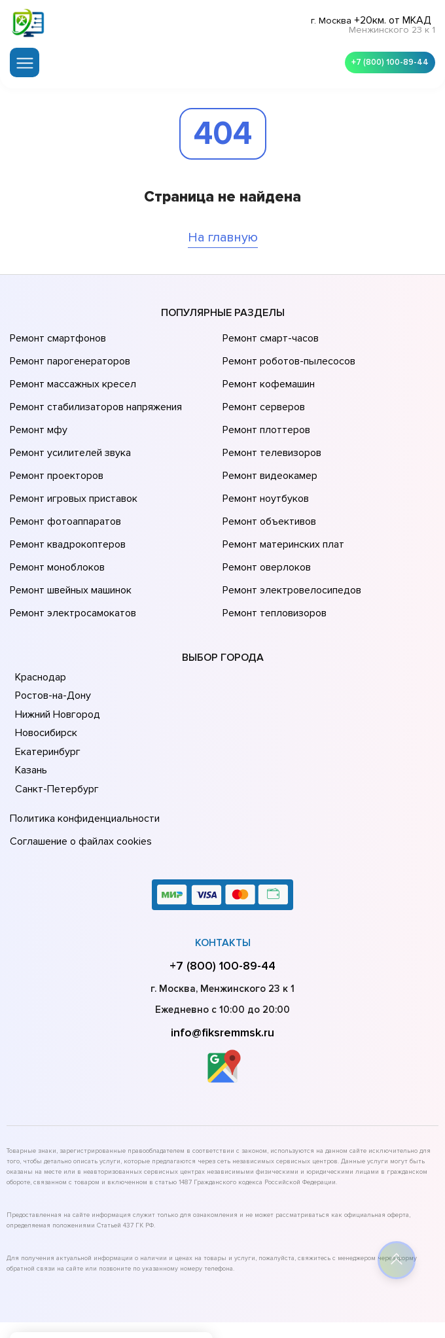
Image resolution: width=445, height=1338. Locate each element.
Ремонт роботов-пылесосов (286, 349)
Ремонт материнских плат (280, 495)
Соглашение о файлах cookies (78, 769)
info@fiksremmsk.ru (222, 958)
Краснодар (40, 612)
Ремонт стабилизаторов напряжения (94, 385)
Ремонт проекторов (55, 440)
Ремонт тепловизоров (272, 550)
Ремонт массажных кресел (70, 367)
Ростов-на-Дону (51, 630)
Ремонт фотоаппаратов (64, 477)
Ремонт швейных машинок (68, 532)
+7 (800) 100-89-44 (386, 59)
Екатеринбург (46, 686)
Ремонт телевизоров (270, 422)
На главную (223, 231)
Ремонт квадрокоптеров (65, 495)
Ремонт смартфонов (56, 330)
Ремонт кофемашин (267, 367)
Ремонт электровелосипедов (289, 532)
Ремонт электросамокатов (70, 550)
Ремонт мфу (37, 404)
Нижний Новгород (56, 649)
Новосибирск (45, 667)
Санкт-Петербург (54, 724)
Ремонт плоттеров (264, 404)
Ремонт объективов (267, 477)
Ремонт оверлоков (265, 513)
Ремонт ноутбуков (263, 459)
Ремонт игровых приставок (71, 459)
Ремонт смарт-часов (268, 330)
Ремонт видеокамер (267, 440)
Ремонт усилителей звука (67, 422)
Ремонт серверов (262, 385)
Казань (31, 705)
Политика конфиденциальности (82, 751)
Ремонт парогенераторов (68, 349)
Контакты (223, 868)
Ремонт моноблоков (55, 513)
